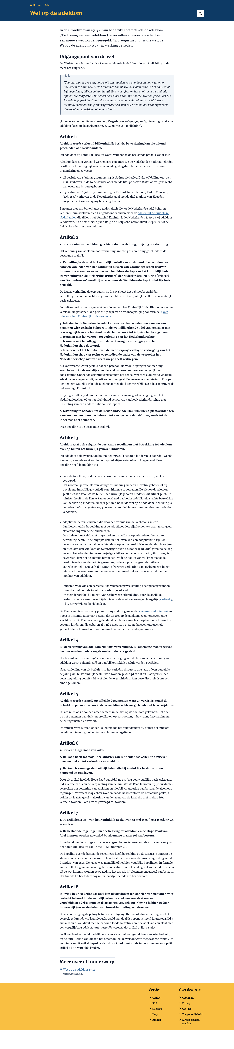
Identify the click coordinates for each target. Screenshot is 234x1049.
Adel (47, 24)
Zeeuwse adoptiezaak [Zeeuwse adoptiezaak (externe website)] (153, 630)
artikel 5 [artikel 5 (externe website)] (165, 618)
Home (35, 24)
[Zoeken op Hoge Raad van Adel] (200, 32)
